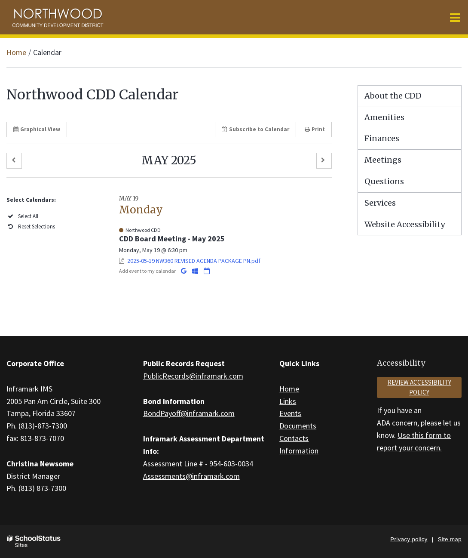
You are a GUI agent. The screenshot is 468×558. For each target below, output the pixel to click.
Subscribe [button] (255, 129)
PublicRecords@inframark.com (193, 376)
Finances (381, 138)
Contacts (294, 438)
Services (380, 203)
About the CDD (393, 96)
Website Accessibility (404, 224)
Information (298, 451)
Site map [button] (450, 539)
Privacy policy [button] (408, 539)
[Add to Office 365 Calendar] (195, 271)
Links (287, 401)
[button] (14, 161)
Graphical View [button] (36, 129)
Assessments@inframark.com (191, 476)
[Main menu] (455, 17)
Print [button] (315, 129)
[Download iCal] (207, 271)
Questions (384, 181)
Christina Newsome (39, 464)
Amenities (384, 117)
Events (290, 413)
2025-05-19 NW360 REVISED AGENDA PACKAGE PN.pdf (193, 261)
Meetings (382, 160)
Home (16, 52)
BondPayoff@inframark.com (189, 413)
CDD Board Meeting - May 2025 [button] (172, 239)
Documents (297, 426)
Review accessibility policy (419, 387)
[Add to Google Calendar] (184, 271)
